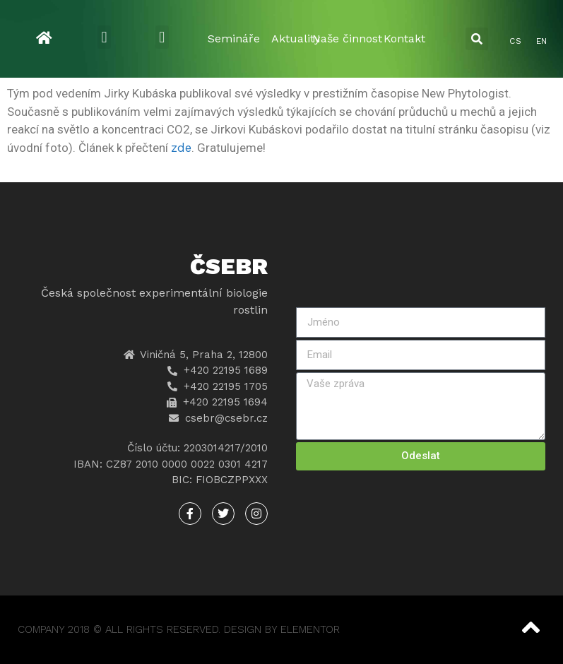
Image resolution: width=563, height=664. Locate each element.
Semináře (234, 38)
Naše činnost (347, 38)
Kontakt (404, 38)
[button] (104, 37)
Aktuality (295, 38)
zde (181, 148)
